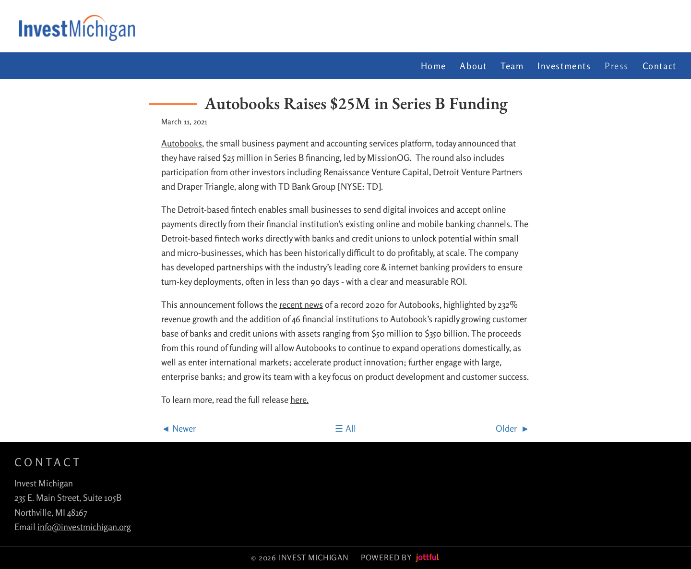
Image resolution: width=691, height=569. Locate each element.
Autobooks (181, 143)
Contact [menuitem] (660, 66)
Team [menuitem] (512, 66)
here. (299, 399)
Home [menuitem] (433, 66)
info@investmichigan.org (84, 526)
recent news (301, 304)
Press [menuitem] (617, 66)
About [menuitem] (473, 66)
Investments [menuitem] (564, 66)
